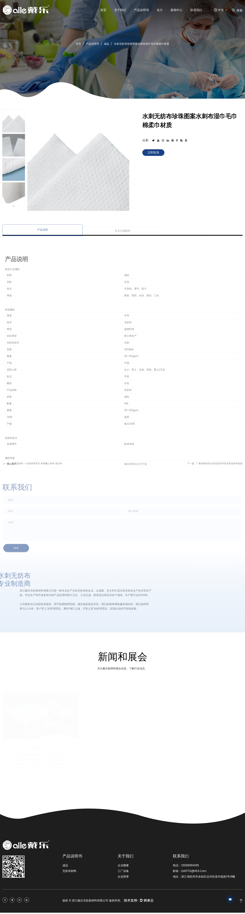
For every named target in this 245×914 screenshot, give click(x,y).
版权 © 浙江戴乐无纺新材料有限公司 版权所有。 (92, 900)
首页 (103, 10)
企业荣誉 (123, 876)
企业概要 (123, 865)
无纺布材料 (69, 871)
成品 (106, 44)
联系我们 (196, 10)
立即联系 (157, 152)
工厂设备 (123, 871)
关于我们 (120, 10)
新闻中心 (176, 10)
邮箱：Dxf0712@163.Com (189, 871)
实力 (160, 10)
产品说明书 (141, 10)
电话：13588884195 (186, 865)
